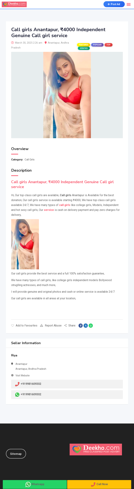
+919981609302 (31, 394)
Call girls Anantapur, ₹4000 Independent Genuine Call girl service (62, 184)
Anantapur (53, 42)
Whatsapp (37, 484)
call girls (64, 205)
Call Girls (30, 159)
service (49, 210)
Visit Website (23, 375)
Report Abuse (51, 325)
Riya (14, 355)
